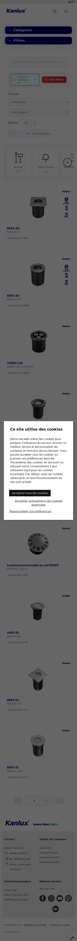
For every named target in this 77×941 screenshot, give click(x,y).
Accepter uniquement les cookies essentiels (38, 503)
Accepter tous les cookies (30, 493)
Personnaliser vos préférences (30, 511)
